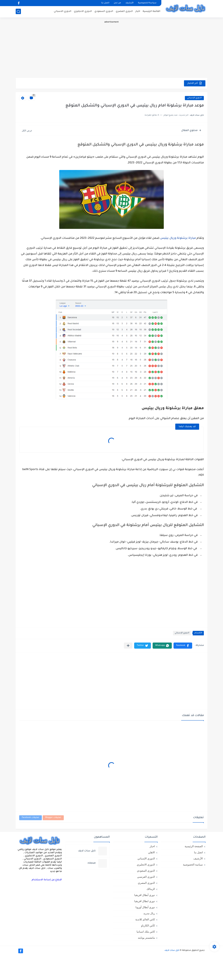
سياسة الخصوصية (147, 3)
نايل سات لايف (171, 950)
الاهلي (151, 852)
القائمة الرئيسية (151, 11)
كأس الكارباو (148, 925)
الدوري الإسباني (194, 98)
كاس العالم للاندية (145, 919)
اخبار (137, 11)
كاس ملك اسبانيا (146, 931)
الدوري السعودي (103, 11)
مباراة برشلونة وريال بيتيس (178, 238)
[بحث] (18, 11)
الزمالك (151, 888)
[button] (183, 646)
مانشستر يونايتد (146, 937)
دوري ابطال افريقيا (144, 901)
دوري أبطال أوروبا (145, 907)
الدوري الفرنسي (146, 876)
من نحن (117, 3)
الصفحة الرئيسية (194, 846)
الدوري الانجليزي (83, 11)
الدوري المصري (124, 11)
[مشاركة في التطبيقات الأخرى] (128, 646)
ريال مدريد (149, 913)
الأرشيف (129, 3)
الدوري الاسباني (62, 11)
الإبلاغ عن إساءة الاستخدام (47, 880)
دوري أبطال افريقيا (144, 895)
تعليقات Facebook (30, 818)
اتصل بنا (105, 3)
